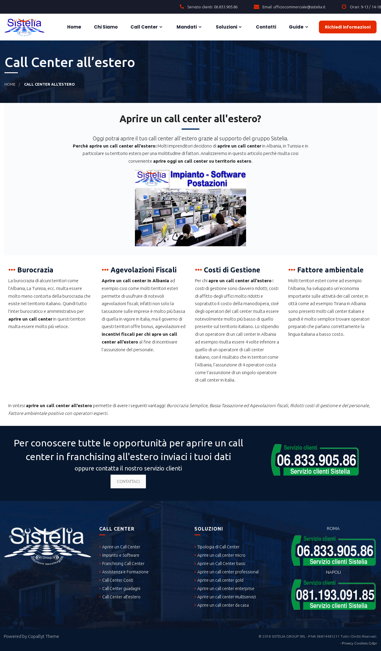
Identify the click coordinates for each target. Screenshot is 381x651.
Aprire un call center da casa (223, 605)
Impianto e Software (120, 555)
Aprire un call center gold (220, 580)
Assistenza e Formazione (125, 572)
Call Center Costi (117, 580)
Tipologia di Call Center (218, 547)
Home (73, 27)
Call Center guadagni (121, 588)
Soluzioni (226, 27)
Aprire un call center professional (228, 572)
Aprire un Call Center (121, 547)
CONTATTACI (128, 481)
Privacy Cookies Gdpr (359, 643)
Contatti (265, 27)
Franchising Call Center (123, 563)
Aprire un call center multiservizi (226, 596)
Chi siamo (105, 27)
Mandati (186, 27)
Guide (295, 27)
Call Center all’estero (121, 596)
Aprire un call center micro (221, 555)
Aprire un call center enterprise (225, 588)
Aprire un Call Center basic (221, 563)
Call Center (144, 27)
